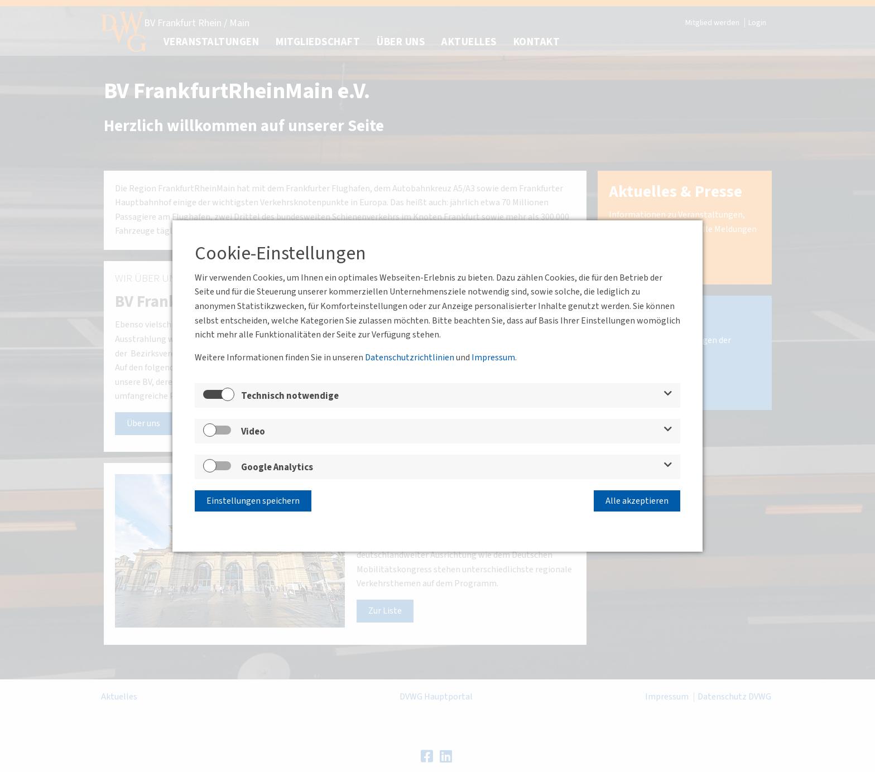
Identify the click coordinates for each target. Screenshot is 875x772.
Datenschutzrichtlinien (409, 357)
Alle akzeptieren (637, 501)
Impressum (493, 357)
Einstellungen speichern (253, 501)
